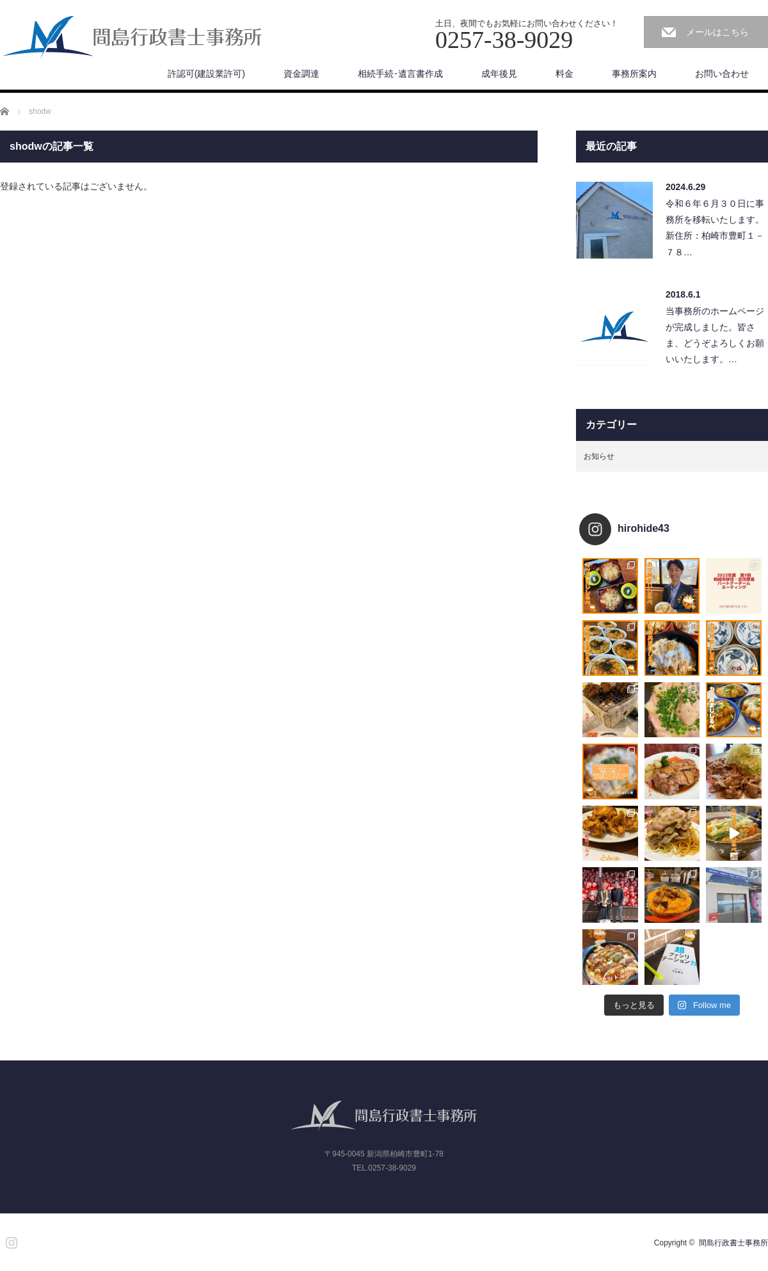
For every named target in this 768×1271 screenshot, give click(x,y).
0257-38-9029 (392, 1167)
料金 (564, 73)
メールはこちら (717, 32)
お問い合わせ (722, 73)
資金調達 (301, 73)
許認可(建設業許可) (206, 73)
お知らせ (599, 456)
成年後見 (499, 73)
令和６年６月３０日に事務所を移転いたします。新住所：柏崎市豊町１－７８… (715, 227)
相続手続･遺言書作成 (400, 73)
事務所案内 (634, 73)
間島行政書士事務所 (733, 1242)
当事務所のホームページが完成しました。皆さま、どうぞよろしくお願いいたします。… (715, 335)
